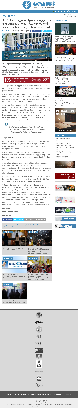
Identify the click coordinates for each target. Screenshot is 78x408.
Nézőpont (60, 394)
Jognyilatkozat (39, 406)
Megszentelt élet (49, 394)
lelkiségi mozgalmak (63, 143)
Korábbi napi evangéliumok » (66, 131)
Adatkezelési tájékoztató (50, 406)
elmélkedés (67, 141)
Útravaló (59, 148)
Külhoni (31, 394)
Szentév (65, 148)
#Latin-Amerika (9, 227)
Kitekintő (6, 31)
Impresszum (24, 406)
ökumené (60, 154)
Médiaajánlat (32, 406)
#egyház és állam (9, 225)
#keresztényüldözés (24, 225)
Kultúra (69, 394)
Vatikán (71, 148)
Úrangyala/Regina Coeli (64, 145)
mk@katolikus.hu (54, 404)
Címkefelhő (60, 135)
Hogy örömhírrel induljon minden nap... (65, 114)
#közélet (36, 225)
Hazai (14, 394)
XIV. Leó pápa (22, 394)
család (59, 138)
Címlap (8, 394)
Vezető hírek (61, 20)
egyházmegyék (62, 156)
